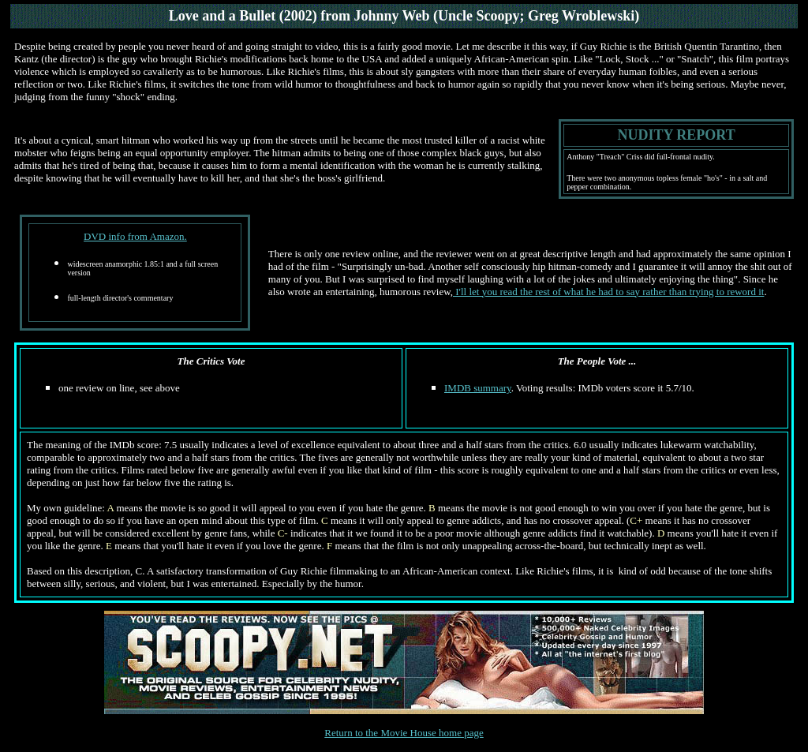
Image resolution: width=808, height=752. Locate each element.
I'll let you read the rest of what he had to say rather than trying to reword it (608, 291)
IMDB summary (477, 388)
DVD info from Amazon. (135, 236)
